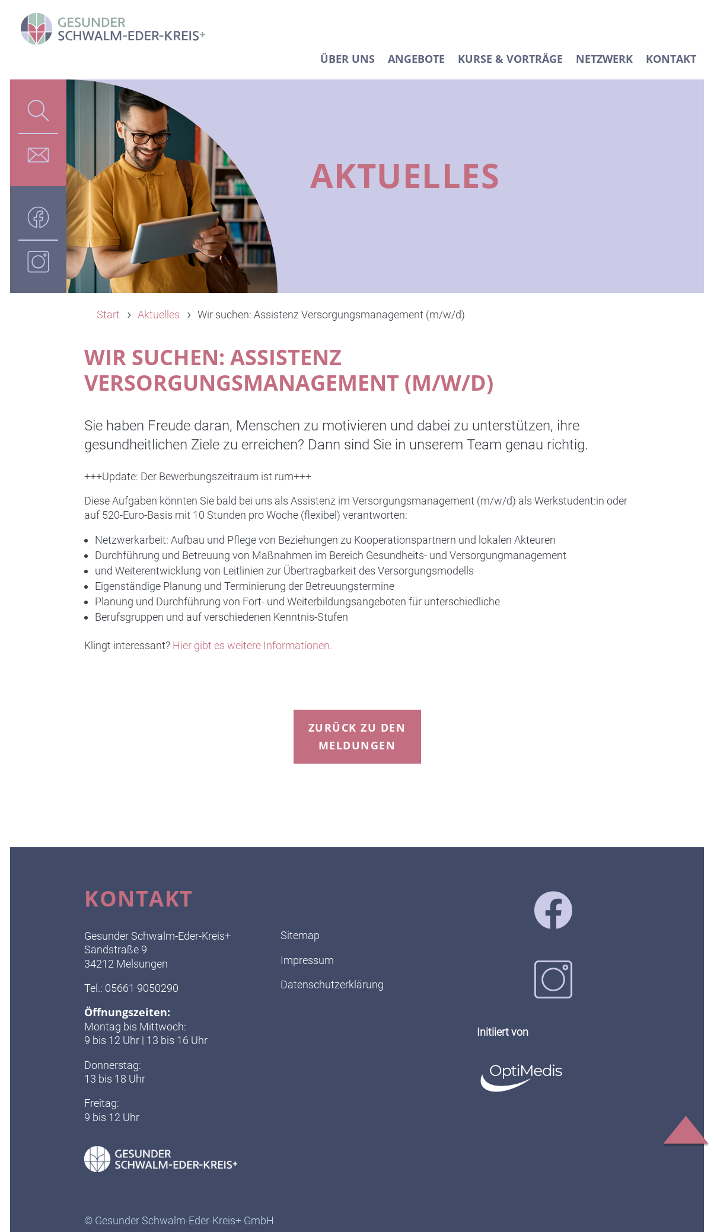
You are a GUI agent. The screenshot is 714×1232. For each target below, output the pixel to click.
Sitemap (300, 935)
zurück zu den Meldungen (357, 736)
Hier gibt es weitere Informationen (250, 645)
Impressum (307, 960)
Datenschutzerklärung (332, 984)
